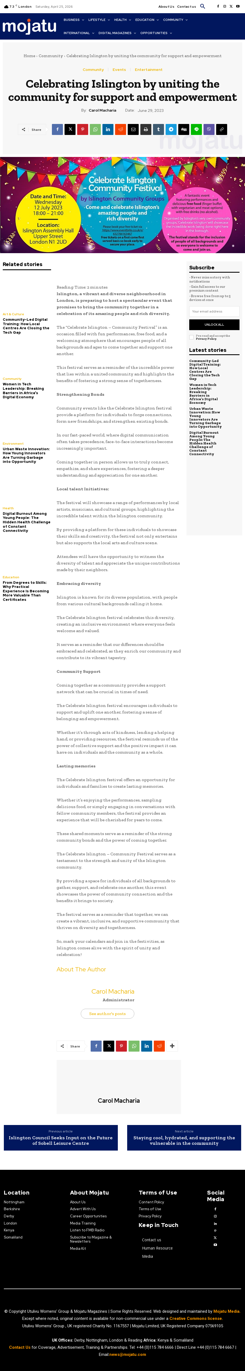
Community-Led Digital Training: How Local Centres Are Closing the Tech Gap (26, 326)
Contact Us (20, 1347)
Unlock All (214, 325)
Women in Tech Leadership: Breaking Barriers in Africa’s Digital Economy (23, 390)
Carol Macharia (102, 110)
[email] (214, 311)
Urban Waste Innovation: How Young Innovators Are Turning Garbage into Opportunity (26, 455)
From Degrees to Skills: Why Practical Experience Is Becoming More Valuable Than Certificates (26, 591)
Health (8, 508)
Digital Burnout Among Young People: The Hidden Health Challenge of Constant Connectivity (27, 522)
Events (119, 69)
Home (29, 55)
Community (51, 55)
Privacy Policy (206, 339)
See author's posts (107, 1013)
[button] (202, 6)
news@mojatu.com (127, 1354)
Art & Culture (13, 314)
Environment (13, 443)
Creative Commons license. (196, 1318)
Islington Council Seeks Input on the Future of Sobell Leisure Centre (61, 1140)
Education (11, 577)
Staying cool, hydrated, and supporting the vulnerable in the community (184, 1140)
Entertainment (149, 69)
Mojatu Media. (227, 1311)
